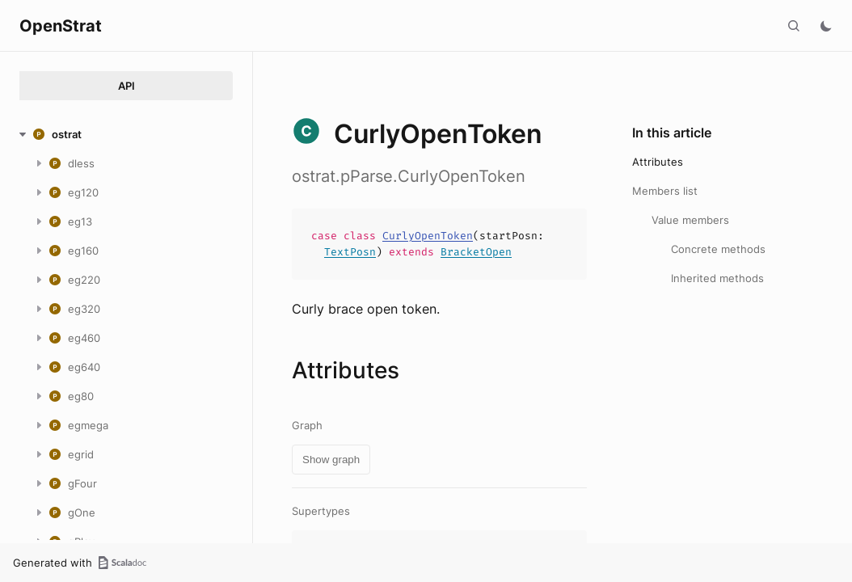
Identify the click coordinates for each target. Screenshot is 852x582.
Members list (665, 190)
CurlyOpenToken (427, 235)
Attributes (657, 161)
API (126, 85)
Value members (690, 219)
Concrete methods (718, 248)
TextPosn (350, 252)
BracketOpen (476, 252)
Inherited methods (717, 278)
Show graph (331, 459)
